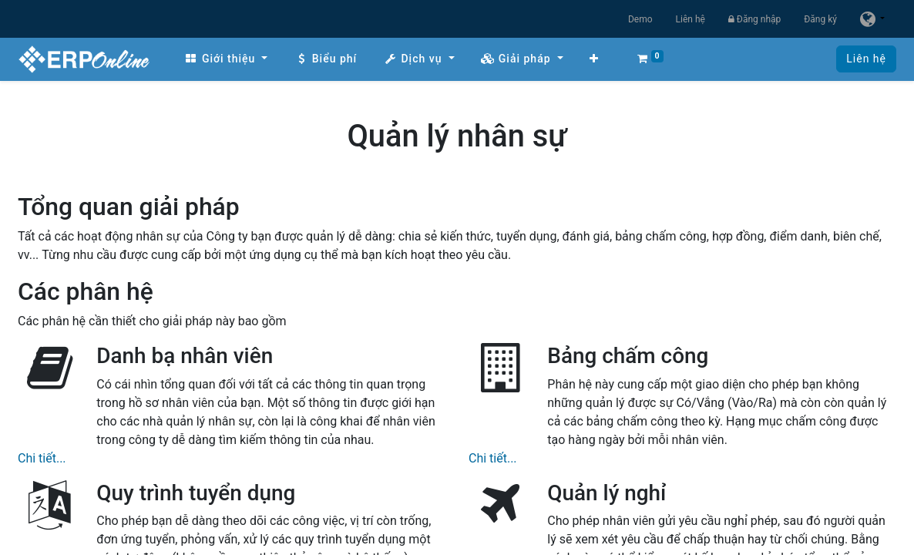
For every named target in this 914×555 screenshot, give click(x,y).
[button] (594, 59)
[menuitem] (226, 59)
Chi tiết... (42, 458)
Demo (640, 19)
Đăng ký (820, 19)
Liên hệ (690, 19)
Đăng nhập (754, 19)
